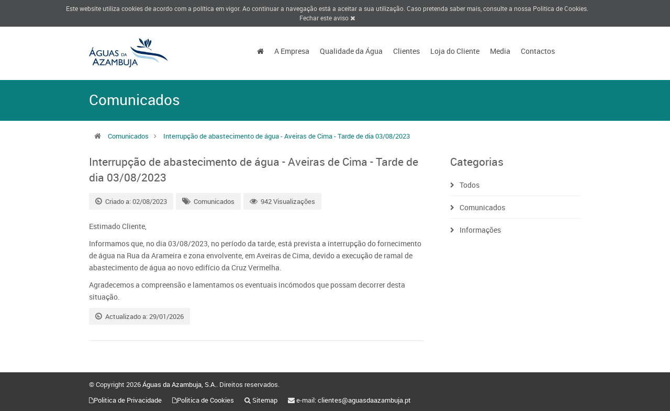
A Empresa (291, 51)
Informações (480, 230)
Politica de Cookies (560, 8)
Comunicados (128, 136)
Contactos (538, 51)
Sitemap (264, 400)
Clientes (406, 51)
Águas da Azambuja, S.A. (179, 384)
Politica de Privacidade (128, 400)
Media (500, 51)
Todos (469, 185)
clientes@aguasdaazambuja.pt (364, 400)
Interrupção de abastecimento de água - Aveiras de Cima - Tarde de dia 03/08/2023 (286, 136)
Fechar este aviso (327, 18)
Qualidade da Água (351, 51)
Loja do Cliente (454, 51)
